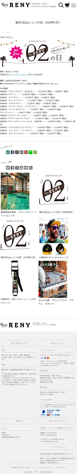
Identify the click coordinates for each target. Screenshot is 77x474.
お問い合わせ (60, 467)
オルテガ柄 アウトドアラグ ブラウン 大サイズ (56, 302)
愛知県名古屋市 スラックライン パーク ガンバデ (19, 214)
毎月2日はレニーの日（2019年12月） (19, 257)
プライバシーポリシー (43, 467)
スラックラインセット (19, 74)
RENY (36, 472)
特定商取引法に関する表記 (21, 467)
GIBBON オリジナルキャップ (53, 257)
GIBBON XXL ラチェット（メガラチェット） (18, 301)
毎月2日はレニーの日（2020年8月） (56, 212)
